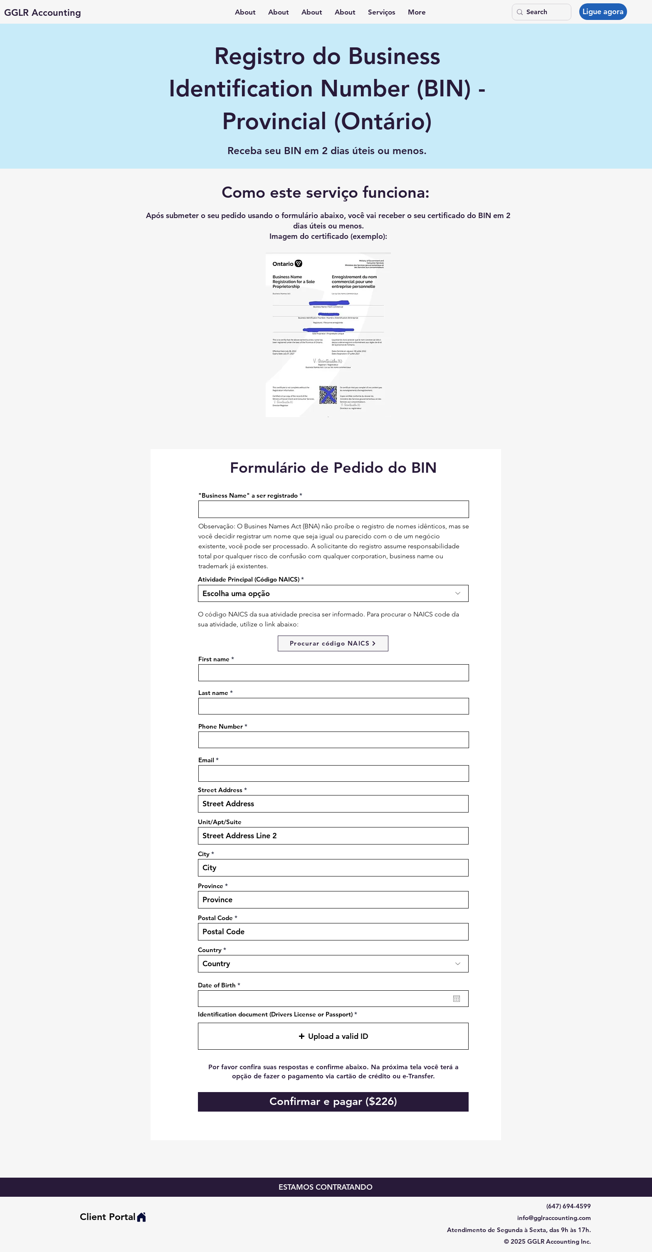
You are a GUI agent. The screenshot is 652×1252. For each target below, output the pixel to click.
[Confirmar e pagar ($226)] (333, 1102)
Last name (213, 693)
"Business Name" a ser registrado (248, 495)
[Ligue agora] (603, 11)
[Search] (540, 12)
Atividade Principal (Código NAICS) (248, 579)
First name (214, 659)
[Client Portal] (113, 1217)
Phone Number (220, 726)
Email (206, 760)
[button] (382, 12)
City (204, 854)
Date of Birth (221, 985)
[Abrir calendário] (456, 998)
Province (210, 886)
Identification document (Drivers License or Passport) (275, 1014)
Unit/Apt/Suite (220, 822)
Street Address (220, 790)
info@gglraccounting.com (554, 1218)
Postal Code (215, 918)
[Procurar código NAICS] (333, 643)
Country (210, 950)
